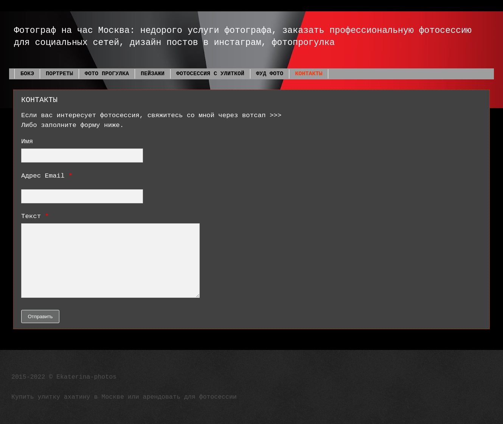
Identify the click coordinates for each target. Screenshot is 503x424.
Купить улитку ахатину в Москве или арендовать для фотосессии (124, 397)
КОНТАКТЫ (308, 74)
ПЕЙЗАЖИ (153, 74)
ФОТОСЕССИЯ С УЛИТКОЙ (210, 74)
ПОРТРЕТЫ (59, 74)
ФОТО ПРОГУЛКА (107, 74)
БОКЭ (27, 74)
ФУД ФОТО (269, 74)
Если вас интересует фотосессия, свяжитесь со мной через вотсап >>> (151, 115)
